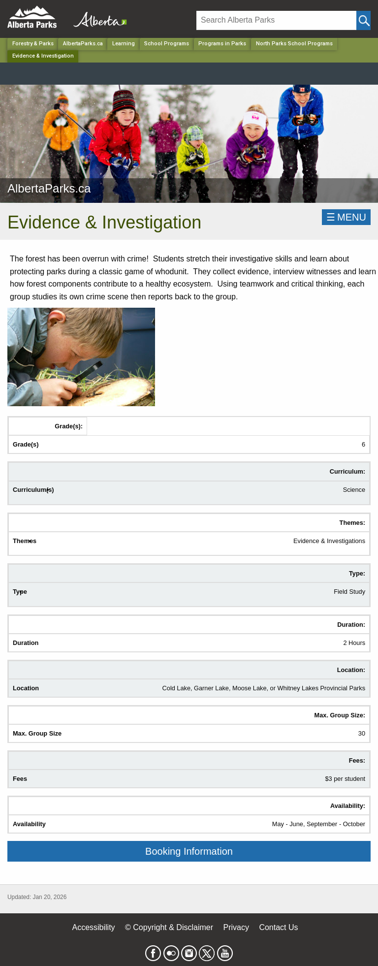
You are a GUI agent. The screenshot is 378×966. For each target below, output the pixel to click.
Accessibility (93, 927)
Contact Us (278, 927)
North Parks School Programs (294, 43)
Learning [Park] (123, 43)
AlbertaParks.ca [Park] (83, 43)
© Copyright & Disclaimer (169, 927)
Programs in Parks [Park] (222, 43)
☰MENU (346, 217)
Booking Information (189, 851)
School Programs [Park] (166, 43)
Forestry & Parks (33, 43)
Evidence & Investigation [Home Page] (43, 56)
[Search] (276, 20)
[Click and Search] (363, 20)
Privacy (236, 927)
